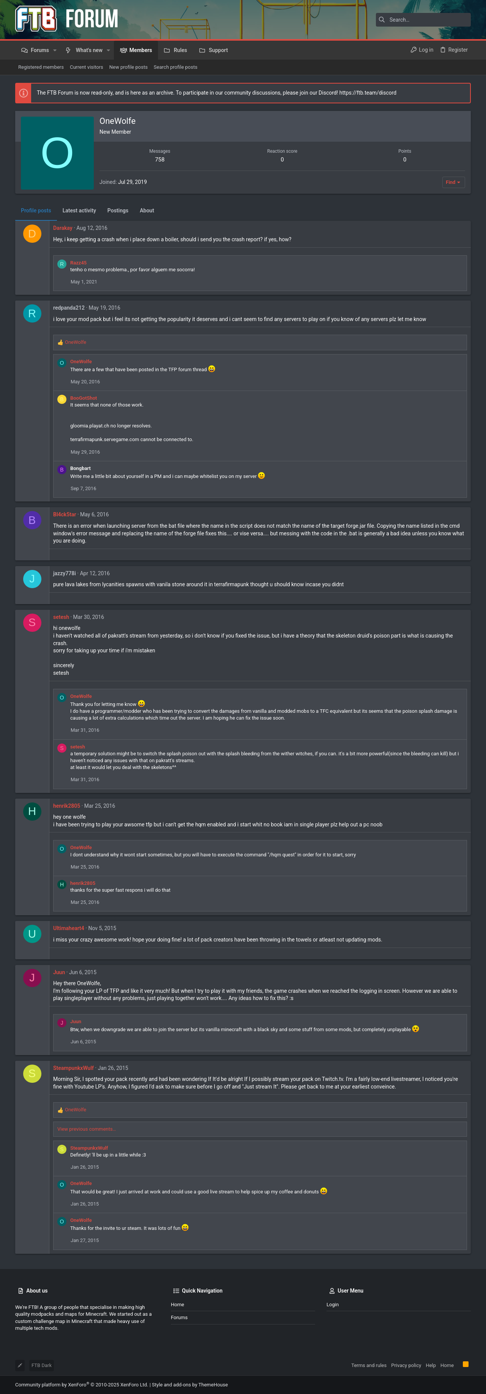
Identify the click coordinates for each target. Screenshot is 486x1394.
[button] (55, 50)
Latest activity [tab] (79, 210)
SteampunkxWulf (73, 1068)
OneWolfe (81, 361)
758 (159, 159)
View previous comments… (86, 1129)
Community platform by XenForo (81, 1385)
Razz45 (78, 263)
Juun (59, 972)
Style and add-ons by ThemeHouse (190, 1385)
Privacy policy (406, 1365)
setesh (61, 617)
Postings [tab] (117, 210)
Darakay (63, 228)
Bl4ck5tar (64, 514)
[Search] (423, 20)
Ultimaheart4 (68, 928)
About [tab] (147, 210)
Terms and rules (369, 1365)
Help (431, 1365)
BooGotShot (83, 398)
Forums (179, 1317)
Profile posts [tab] (36, 210)
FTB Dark (42, 1365)
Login (333, 1304)
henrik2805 (66, 806)
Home (177, 1304)
